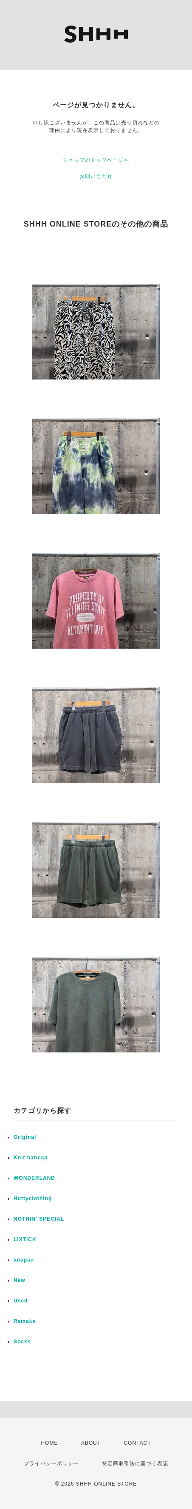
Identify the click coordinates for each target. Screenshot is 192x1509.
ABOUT (91, 1443)
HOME (49, 1443)
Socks (22, 1342)
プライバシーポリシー (51, 1463)
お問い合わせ (96, 176)
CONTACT (137, 1443)
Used (21, 1301)
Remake (25, 1321)
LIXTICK (25, 1239)
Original (25, 1137)
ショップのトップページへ (96, 160)
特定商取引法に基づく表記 (135, 1463)
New (19, 1280)
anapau (24, 1260)
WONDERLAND (34, 1178)
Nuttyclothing (33, 1198)
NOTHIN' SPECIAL (39, 1219)
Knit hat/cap (31, 1158)
